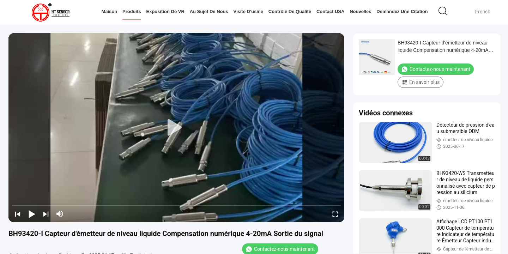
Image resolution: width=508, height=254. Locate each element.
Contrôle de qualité (289, 11)
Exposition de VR (165, 11)
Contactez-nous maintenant (435, 69)
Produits (131, 11)
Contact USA (330, 11)
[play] (176, 128)
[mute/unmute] (60, 213)
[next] (46, 213)
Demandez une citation (402, 11)
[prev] (18, 213)
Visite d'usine (248, 11)
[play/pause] (32, 213)
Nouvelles (360, 11)
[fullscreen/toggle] (335, 213)
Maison (109, 11)
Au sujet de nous (209, 11)
